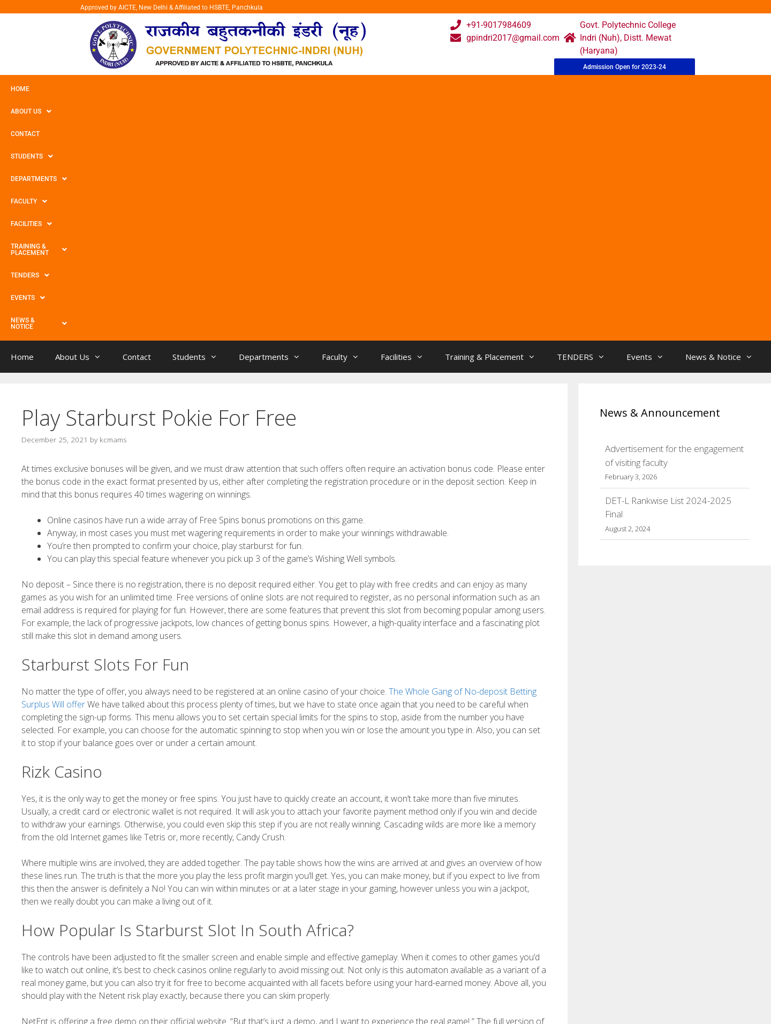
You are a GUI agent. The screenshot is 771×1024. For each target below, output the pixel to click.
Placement (346, 995)
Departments (234, 89)
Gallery (256, 952)
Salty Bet (48, 844)
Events (560, 89)
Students (168, 89)
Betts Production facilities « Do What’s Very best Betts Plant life (140, 834)
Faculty (296, 89)
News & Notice (623, 89)
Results (339, 973)
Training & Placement (430, 89)
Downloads (264, 973)
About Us (66, 89)
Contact (116, 89)
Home (20, 89)
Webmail (342, 930)
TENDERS (508, 89)
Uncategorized (57, 822)
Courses (341, 952)
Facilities (351, 89)
